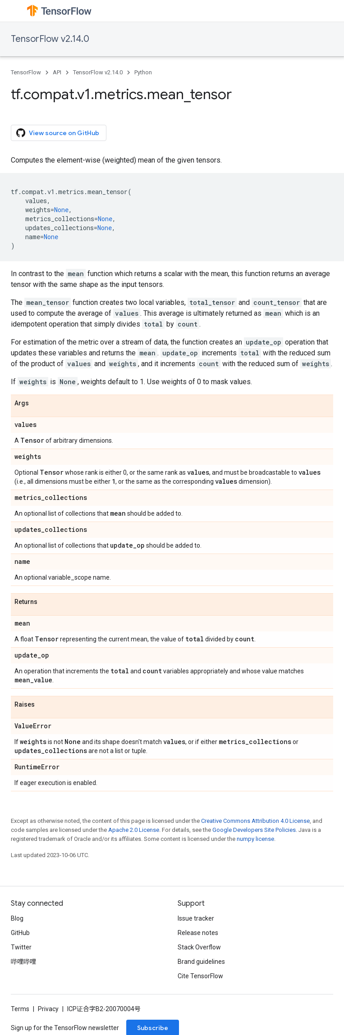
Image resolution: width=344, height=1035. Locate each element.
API (57, 72)
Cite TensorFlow (200, 976)
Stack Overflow (199, 947)
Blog (17, 918)
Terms (20, 1008)
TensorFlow (26, 72)
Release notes (198, 932)
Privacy (48, 1008)
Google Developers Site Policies (254, 829)
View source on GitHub (57, 132)
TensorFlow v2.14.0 (50, 39)
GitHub (20, 932)
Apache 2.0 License (133, 829)
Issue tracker (196, 918)
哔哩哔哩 (23, 961)
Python (143, 72)
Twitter (21, 947)
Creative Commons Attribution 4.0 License (255, 820)
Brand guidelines (201, 961)
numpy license (255, 838)
